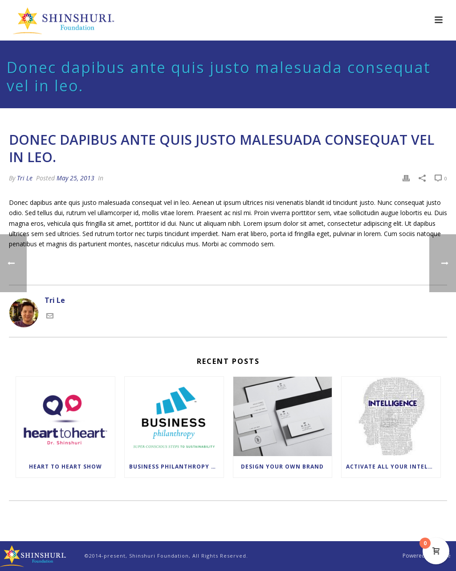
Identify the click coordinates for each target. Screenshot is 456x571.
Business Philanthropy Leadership (176, 466)
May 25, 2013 (75, 178)
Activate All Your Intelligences (393, 466)
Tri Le (25, 178)
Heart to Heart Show (65, 466)
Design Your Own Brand (282, 466)
